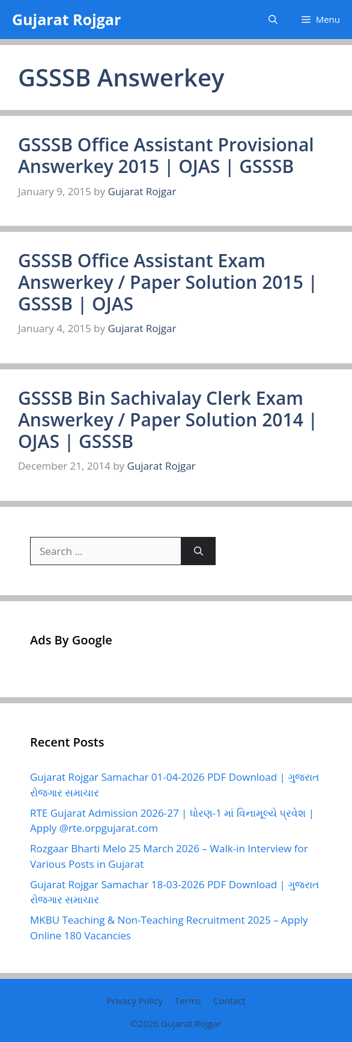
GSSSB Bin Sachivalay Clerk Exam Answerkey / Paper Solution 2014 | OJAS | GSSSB (168, 419)
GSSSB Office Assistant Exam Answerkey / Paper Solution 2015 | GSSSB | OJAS (168, 282)
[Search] (198, 551)
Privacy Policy (134, 1001)
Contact (229, 1001)
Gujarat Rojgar (66, 19)
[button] (273, 19)
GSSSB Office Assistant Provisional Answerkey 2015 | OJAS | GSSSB (166, 155)
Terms (188, 1001)
